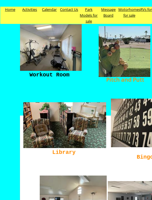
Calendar (49, 9)
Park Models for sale (89, 15)
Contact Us (69, 9)
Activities (29, 9)
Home (10, 9)
